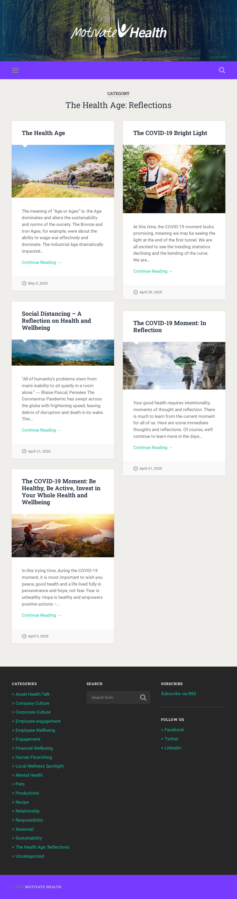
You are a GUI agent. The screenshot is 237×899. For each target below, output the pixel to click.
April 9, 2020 (38, 638)
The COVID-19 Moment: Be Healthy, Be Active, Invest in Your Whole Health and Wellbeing (61, 493)
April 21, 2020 (39, 452)
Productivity (27, 793)
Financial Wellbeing (34, 749)
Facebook (174, 731)
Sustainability (29, 838)
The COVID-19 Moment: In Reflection (169, 326)
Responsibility (29, 820)
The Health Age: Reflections (42, 847)
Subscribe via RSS (178, 695)
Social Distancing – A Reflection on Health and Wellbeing (56, 321)
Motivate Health (43, 887)
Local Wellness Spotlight (40, 767)
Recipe (22, 802)
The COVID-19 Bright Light (170, 133)
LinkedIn (173, 749)
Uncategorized (30, 856)
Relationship (28, 811)
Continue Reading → (41, 263)
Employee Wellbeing (35, 731)
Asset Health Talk (33, 696)
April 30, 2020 (151, 293)
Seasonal (24, 829)
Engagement (28, 740)
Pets (20, 785)
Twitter (172, 740)
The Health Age (43, 133)
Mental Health (29, 776)
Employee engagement (38, 722)
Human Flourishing (34, 758)
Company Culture (32, 705)
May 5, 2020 (38, 284)
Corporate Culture (33, 713)
